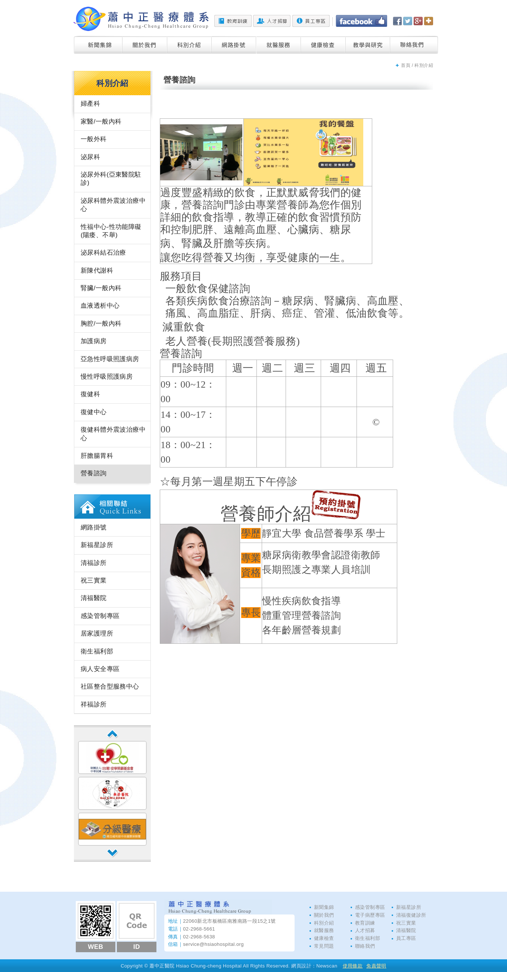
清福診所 (94, 562)
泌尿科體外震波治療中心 (113, 204)
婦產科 (90, 103)
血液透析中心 (100, 305)
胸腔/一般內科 (101, 323)
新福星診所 (97, 545)
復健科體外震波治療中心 (113, 433)
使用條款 (353, 966)
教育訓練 (233, 21)
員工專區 (311, 21)
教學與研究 (368, 45)
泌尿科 (90, 157)
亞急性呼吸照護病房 (110, 359)
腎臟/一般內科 (101, 288)
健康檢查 (323, 45)
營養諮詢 (94, 473)
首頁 (405, 65)
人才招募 (271, 21)
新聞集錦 (98, 45)
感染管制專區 (100, 615)
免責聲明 (376, 966)
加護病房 (94, 341)
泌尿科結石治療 (103, 252)
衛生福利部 (97, 651)
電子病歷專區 (370, 915)
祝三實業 (94, 580)
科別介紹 (189, 45)
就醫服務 (278, 45)
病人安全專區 (100, 669)
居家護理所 (97, 633)
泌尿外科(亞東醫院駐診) (111, 178)
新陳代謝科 (97, 270)
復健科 (90, 394)
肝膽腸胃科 (97, 455)
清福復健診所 (411, 915)
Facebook (361, 21)
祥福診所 (94, 704)
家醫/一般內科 (101, 121)
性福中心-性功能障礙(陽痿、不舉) (111, 231)
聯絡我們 (414, 45)
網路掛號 (234, 45)
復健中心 (94, 412)
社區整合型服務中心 (110, 686)
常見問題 (324, 946)
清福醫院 (94, 598)
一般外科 (94, 139)
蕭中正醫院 (141, 19)
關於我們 (144, 45)
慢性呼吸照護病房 (107, 376)
